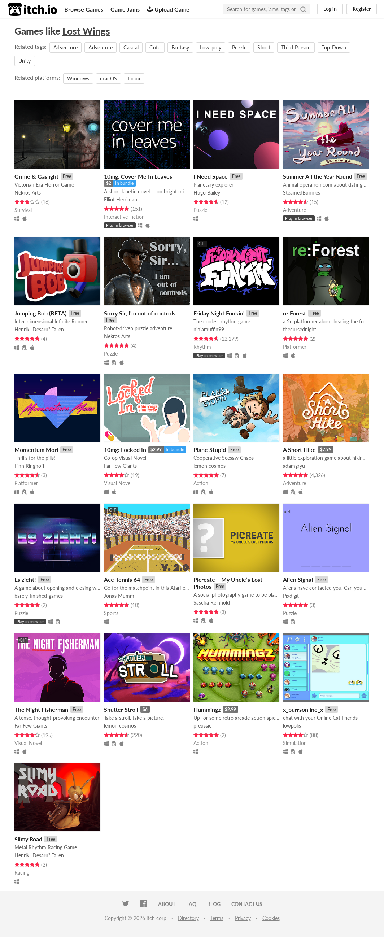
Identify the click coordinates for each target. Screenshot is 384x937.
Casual (131, 47)
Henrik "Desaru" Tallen (39, 329)
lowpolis (292, 726)
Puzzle (239, 47)
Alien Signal (298, 579)
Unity (24, 61)
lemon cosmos (209, 466)
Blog (214, 904)
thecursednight (299, 329)
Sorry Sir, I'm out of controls (139, 313)
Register (362, 9)
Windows (78, 78)
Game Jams (125, 9)
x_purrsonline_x (303, 709)
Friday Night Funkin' (218, 313)
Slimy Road (28, 839)
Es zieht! (25, 579)
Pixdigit (291, 596)
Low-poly (210, 47)
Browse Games (83, 9)
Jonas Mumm (119, 596)
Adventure (65, 47)
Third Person (296, 47)
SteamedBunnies (301, 192)
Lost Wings (86, 31)
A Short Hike (299, 449)
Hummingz (207, 709)
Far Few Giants (120, 466)
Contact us (246, 904)
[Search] (303, 9)
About (166, 904)
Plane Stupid (209, 449)
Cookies (271, 918)
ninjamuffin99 (208, 329)
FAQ (191, 904)
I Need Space (210, 176)
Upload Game (168, 9)
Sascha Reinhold (211, 603)
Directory (188, 918)
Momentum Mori (36, 449)
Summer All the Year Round (317, 176)
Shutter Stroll (121, 709)
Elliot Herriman (120, 199)
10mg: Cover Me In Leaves (138, 176)
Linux (134, 78)
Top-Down (334, 47)
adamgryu (294, 466)
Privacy (243, 918)
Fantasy (180, 47)
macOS (108, 78)
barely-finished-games (38, 596)
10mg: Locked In (125, 449)
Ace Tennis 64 (122, 579)
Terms (216, 918)
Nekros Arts (27, 192)
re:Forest (294, 313)
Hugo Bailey (206, 192)
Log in (330, 9)
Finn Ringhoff (29, 466)
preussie (202, 726)
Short (263, 47)
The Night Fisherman (41, 709)
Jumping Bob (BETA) (40, 313)
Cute (154, 47)
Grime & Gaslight (36, 176)
